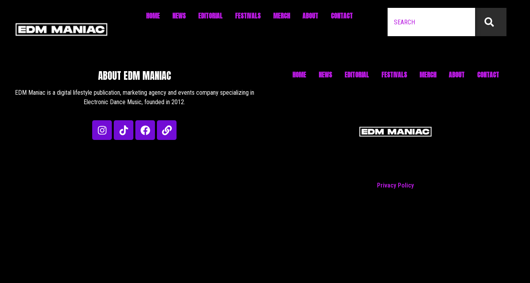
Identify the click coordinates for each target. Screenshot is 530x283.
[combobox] (431, 22)
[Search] (490, 22)
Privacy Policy (395, 185)
